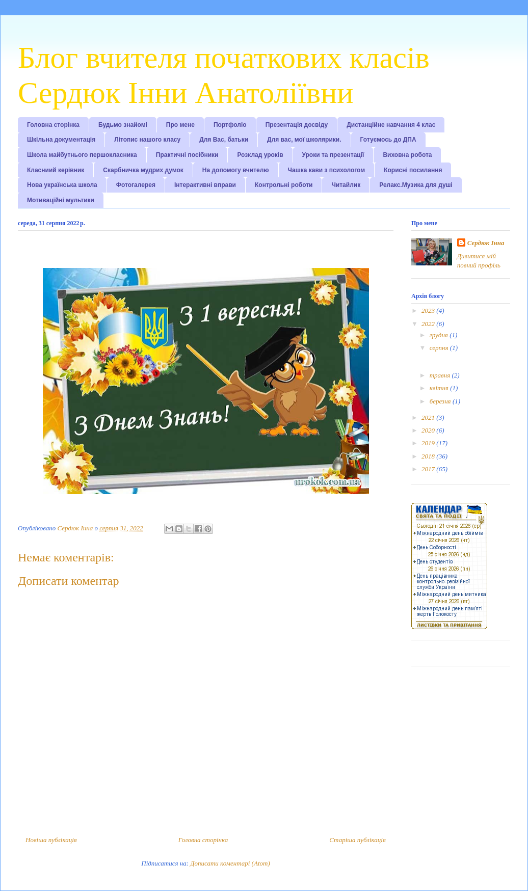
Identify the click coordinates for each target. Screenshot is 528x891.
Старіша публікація (357, 840)
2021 (428, 417)
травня (441, 375)
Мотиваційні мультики (60, 200)
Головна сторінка (53, 124)
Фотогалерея (135, 184)
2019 (428, 443)
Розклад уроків (260, 154)
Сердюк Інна (486, 243)
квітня (440, 388)
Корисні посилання (413, 170)
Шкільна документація (61, 139)
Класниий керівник (55, 170)
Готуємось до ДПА (388, 139)
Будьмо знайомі (122, 124)
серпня (440, 348)
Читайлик (345, 184)
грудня (440, 335)
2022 (428, 324)
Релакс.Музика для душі (416, 184)
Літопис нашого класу (147, 139)
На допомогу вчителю (235, 170)
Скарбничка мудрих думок (143, 170)
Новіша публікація (51, 840)
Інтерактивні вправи (205, 184)
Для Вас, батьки (223, 139)
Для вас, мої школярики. (304, 139)
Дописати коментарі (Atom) (230, 863)
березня (441, 401)
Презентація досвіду (297, 124)
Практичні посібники (187, 154)
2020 (428, 430)
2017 (428, 469)
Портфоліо (230, 124)
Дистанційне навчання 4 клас (391, 124)
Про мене (180, 124)
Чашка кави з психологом (326, 170)
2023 (428, 310)
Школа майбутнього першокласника (82, 154)
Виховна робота (407, 154)
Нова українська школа (62, 184)
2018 (428, 456)
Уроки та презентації (333, 154)
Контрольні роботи (283, 184)
